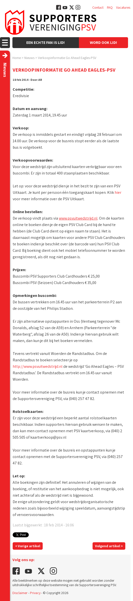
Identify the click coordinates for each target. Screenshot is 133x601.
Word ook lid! (103, 42)
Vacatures (123, 7)
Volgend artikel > (109, 546)
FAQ (110, 7)
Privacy (35, 593)
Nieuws (29, 58)
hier (118, 192)
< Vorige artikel (27, 546)
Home (16, 58)
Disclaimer (20, 593)
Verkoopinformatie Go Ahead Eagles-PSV (67, 58)
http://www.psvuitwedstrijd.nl (38, 366)
